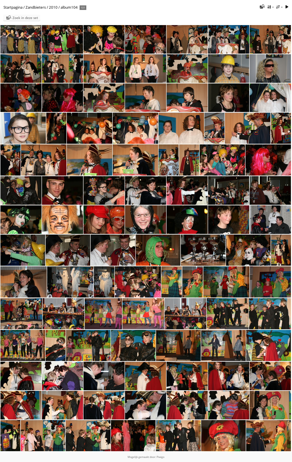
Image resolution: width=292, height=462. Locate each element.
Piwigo (160, 457)
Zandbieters (36, 7)
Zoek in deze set (25, 18)
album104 (69, 7)
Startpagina (12, 7)
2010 (53, 7)
